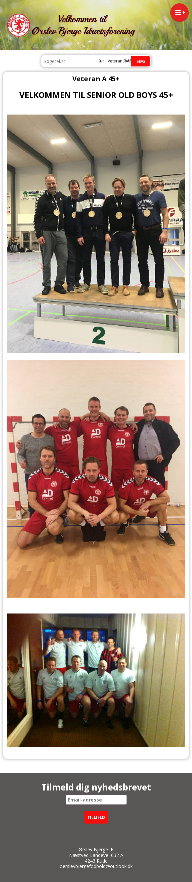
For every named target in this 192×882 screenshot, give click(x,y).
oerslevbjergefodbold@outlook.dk (96, 866)
